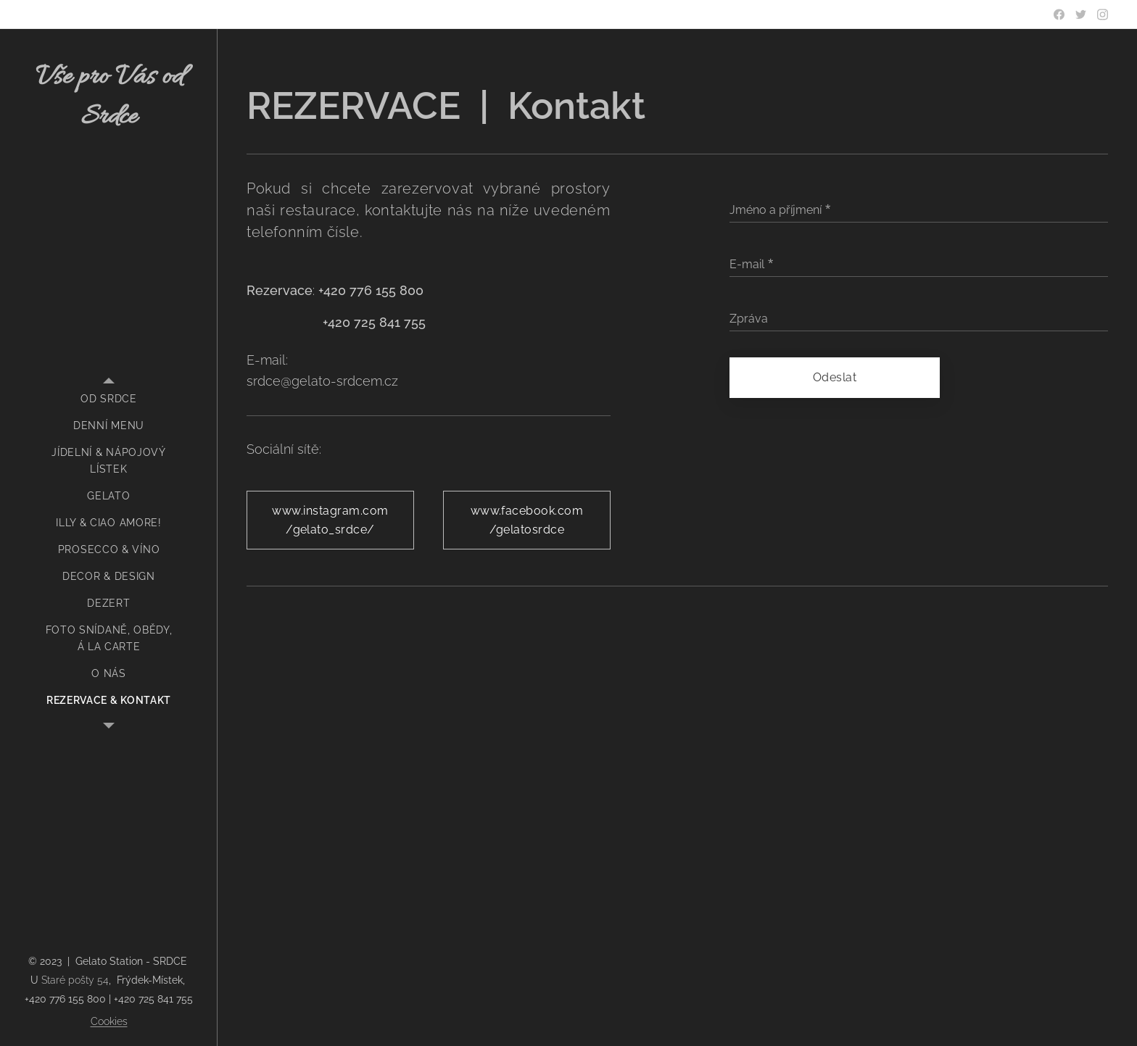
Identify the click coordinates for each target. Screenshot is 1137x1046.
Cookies (109, 1021)
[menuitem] (108, 399)
